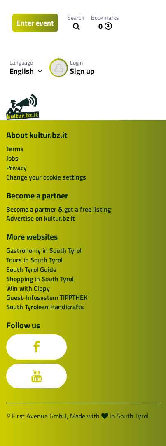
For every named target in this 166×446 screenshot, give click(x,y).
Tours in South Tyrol (34, 260)
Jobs (12, 158)
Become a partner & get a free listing (58, 209)
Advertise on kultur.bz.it (40, 218)
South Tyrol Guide (31, 269)
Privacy (16, 168)
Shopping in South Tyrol (40, 279)
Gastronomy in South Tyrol (44, 250)
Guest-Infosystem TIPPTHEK (46, 297)
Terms (14, 149)
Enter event (35, 22)
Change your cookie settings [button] (46, 177)
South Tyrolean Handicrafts (45, 307)
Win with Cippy (28, 288)
